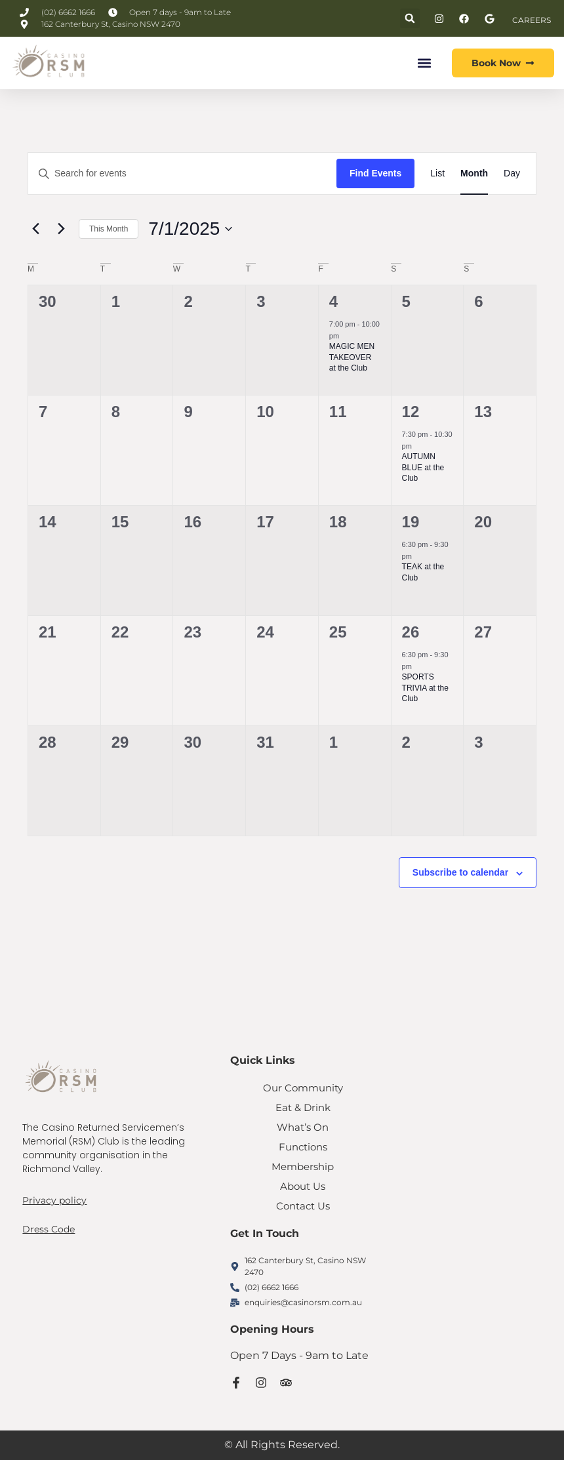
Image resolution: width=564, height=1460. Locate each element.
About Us (302, 1186)
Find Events (375, 173)
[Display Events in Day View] (512, 173)
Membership (302, 1166)
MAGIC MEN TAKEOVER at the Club (351, 357)
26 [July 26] (411, 632)
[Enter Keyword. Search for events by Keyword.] (182, 173)
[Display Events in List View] (437, 173)
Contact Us (302, 1206)
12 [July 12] (411, 411)
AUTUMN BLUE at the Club (423, 467)
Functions (302, 1147)
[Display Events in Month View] (474, 173)
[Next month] (61, 229)
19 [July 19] (411, 522)
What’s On (303, 1127)
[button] (410, 18)
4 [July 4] (333, 301)
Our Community (303, 1088)
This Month (108, 228)
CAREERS (531, 20)
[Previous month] (35, 229)
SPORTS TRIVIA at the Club (425, 687)
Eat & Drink (302, 1107)
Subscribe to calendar (460, 872)
